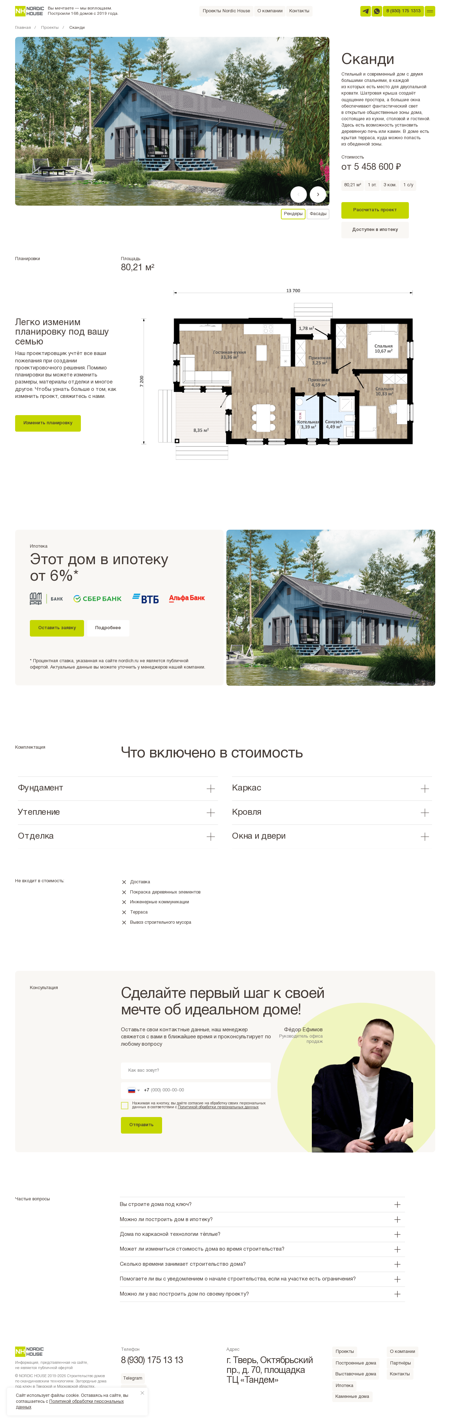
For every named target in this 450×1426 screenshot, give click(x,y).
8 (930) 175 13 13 (152, 1361)
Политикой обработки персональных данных (218, 1107)
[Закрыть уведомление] (142, 1392)
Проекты (50, 28)
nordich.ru (128, 661)
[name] (196, 1071)
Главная (23, 28)
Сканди (77, 28)
